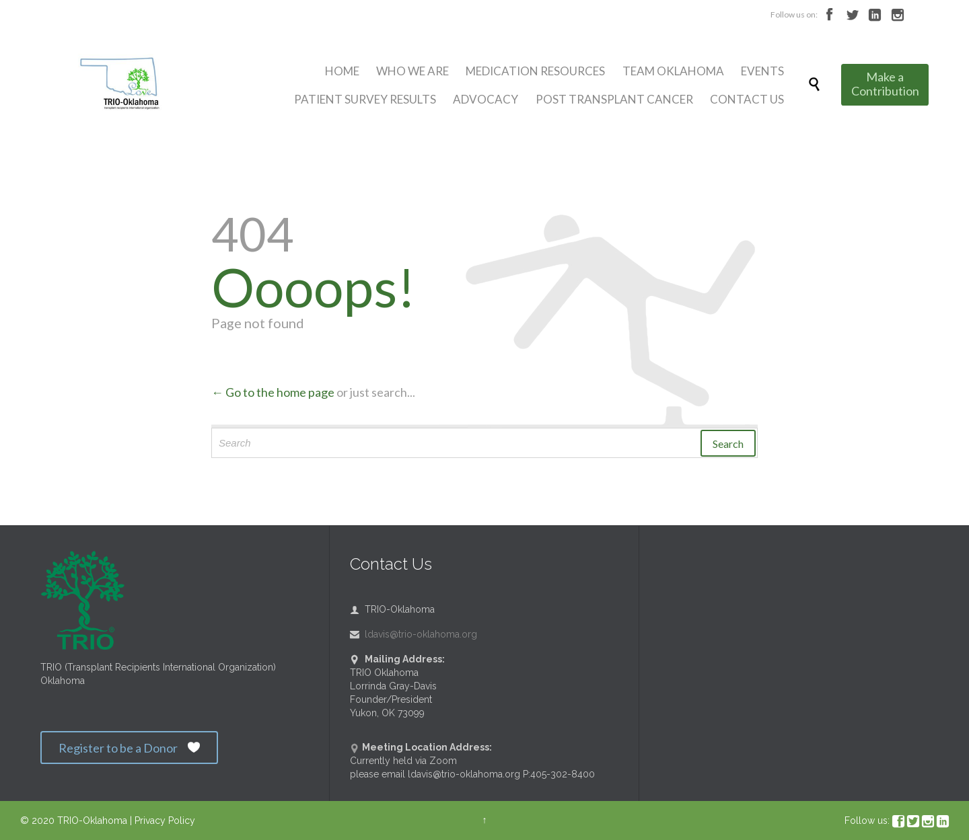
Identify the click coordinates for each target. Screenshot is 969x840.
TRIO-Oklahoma (92, 820)
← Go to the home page (272, 392)
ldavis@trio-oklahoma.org (413, 634)
